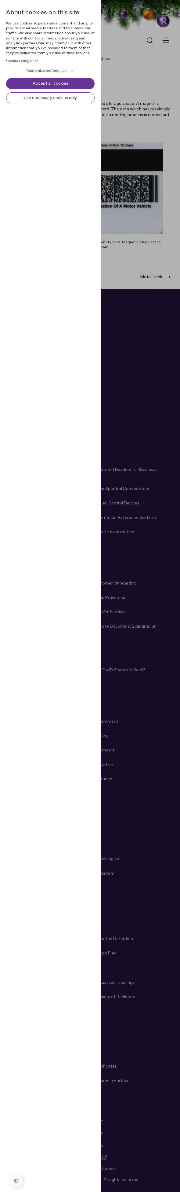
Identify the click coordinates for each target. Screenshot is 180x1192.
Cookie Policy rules (22, 61)
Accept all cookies (50, 83)
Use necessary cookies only (50, 98)
